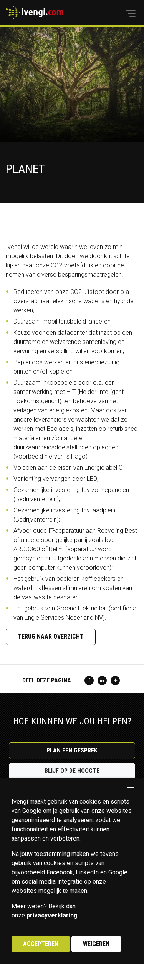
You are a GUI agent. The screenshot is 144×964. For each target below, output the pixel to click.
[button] (130, 13)
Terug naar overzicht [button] (51, 636)
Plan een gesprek (72, 750)
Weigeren (96, 943)
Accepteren (40, 943)
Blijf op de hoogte (72, 770)
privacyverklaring (52, 915)
